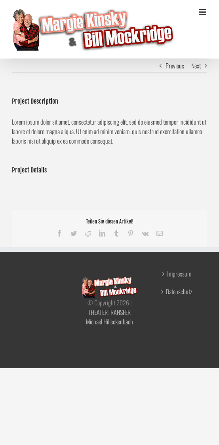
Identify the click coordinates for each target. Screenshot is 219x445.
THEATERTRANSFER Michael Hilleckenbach (109, 316)
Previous (175, 65)
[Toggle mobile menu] (203, 12)
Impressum (179, 273)
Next (196, 65)
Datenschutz (179, 291)
